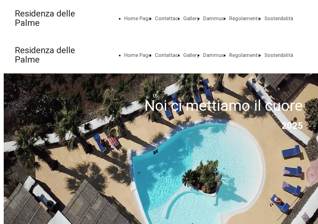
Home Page (137, 18)
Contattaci (167, 18)
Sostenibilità (278, 18)
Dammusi (214, 18)
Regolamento (245, 18)
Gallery (191, 18)
